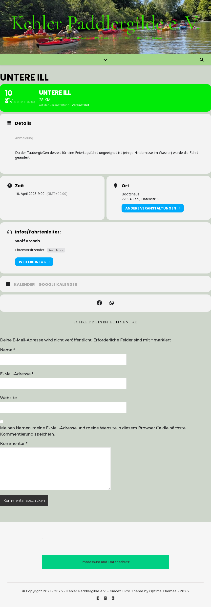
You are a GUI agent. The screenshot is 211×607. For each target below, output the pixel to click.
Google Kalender (58, 284)
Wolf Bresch (27, 241)
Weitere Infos (34, 262)
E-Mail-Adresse (16, 374)
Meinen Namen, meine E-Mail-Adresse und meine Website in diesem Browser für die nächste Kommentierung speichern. (93, 431)
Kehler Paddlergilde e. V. (105, 23)
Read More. (56, 250)
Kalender (24, 284)
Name (7, 350)
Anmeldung (24, 138)
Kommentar (13, 443)
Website (8, 398)
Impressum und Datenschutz (106, 562)
